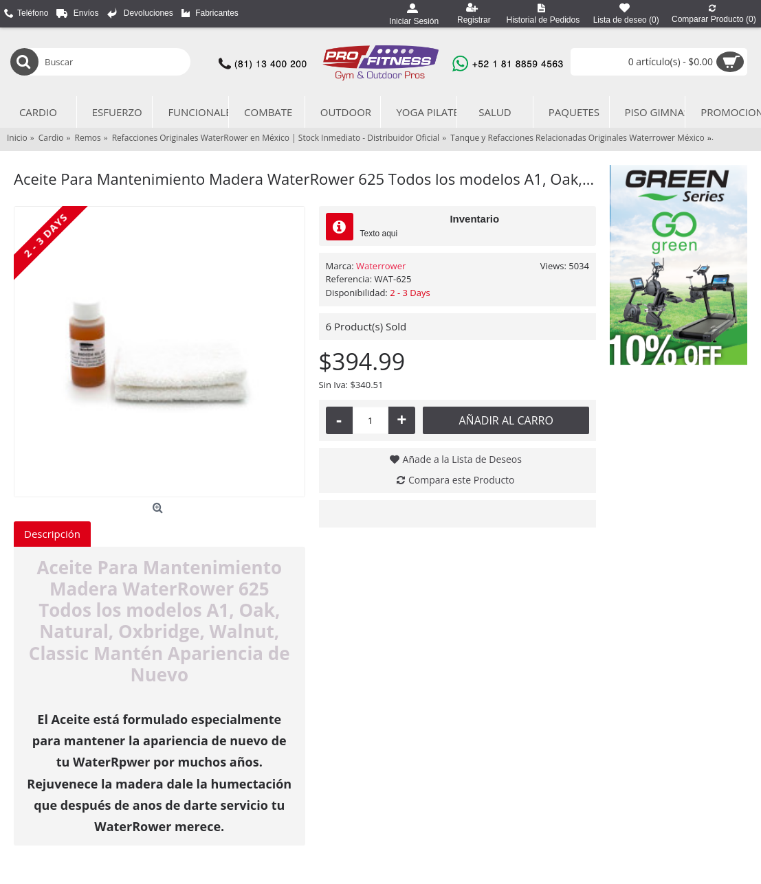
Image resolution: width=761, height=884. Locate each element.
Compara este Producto (461, 479)
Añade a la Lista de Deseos (462, 459)
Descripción (52, 534)
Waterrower (381, 266)
